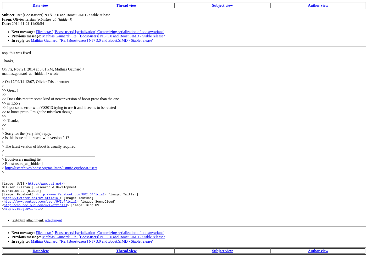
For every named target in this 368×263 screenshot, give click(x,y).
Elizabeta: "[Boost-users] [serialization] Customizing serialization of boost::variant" (100, 32)
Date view (41, 5)
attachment (53, 227)
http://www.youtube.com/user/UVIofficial (40, 206)
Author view (318, 5)
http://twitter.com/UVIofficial (32, 202)
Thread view (126, 5)
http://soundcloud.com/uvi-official (35, 211)
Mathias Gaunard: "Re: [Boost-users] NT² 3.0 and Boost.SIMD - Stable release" (103, 36)
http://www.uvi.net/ (45, 185)
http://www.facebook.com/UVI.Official (71, 198)
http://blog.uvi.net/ (22, 215)
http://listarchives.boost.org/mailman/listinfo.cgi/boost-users (51, 168)
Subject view (222, 5)
